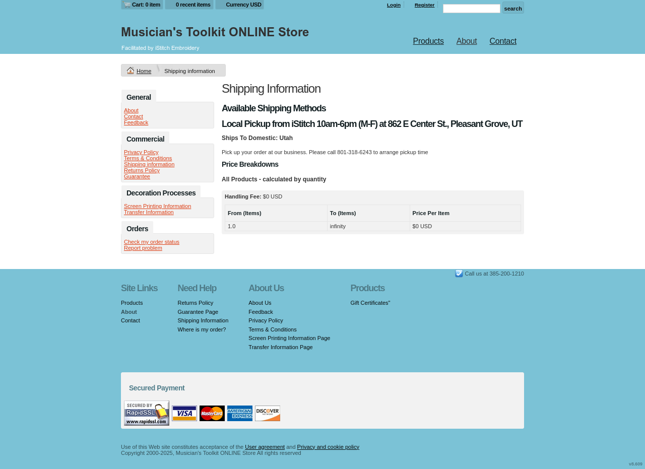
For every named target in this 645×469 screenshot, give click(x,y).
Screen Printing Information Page (289, 338)
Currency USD (244, 5)
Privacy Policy (141, 152)
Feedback (136, 122)
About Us (259, 303)
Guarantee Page (197, 312)
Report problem (143, 248)
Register (425, 5)
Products (428, 41)
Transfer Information (149, 212)
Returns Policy (142, 170)
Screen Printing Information (157, 206)
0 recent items (193, 5)
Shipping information (149, 164)
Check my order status (151, 242)
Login (394, 5)
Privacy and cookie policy (328, 447)
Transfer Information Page (280, 347)
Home (144, 71)
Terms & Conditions (148, 158)
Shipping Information (202, 320)
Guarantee (137, 176)
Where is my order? (201, 329)
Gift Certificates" (370, 303)
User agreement (265, 447)
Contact (503, 41)
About (467, 41)
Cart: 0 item (146, 5)
